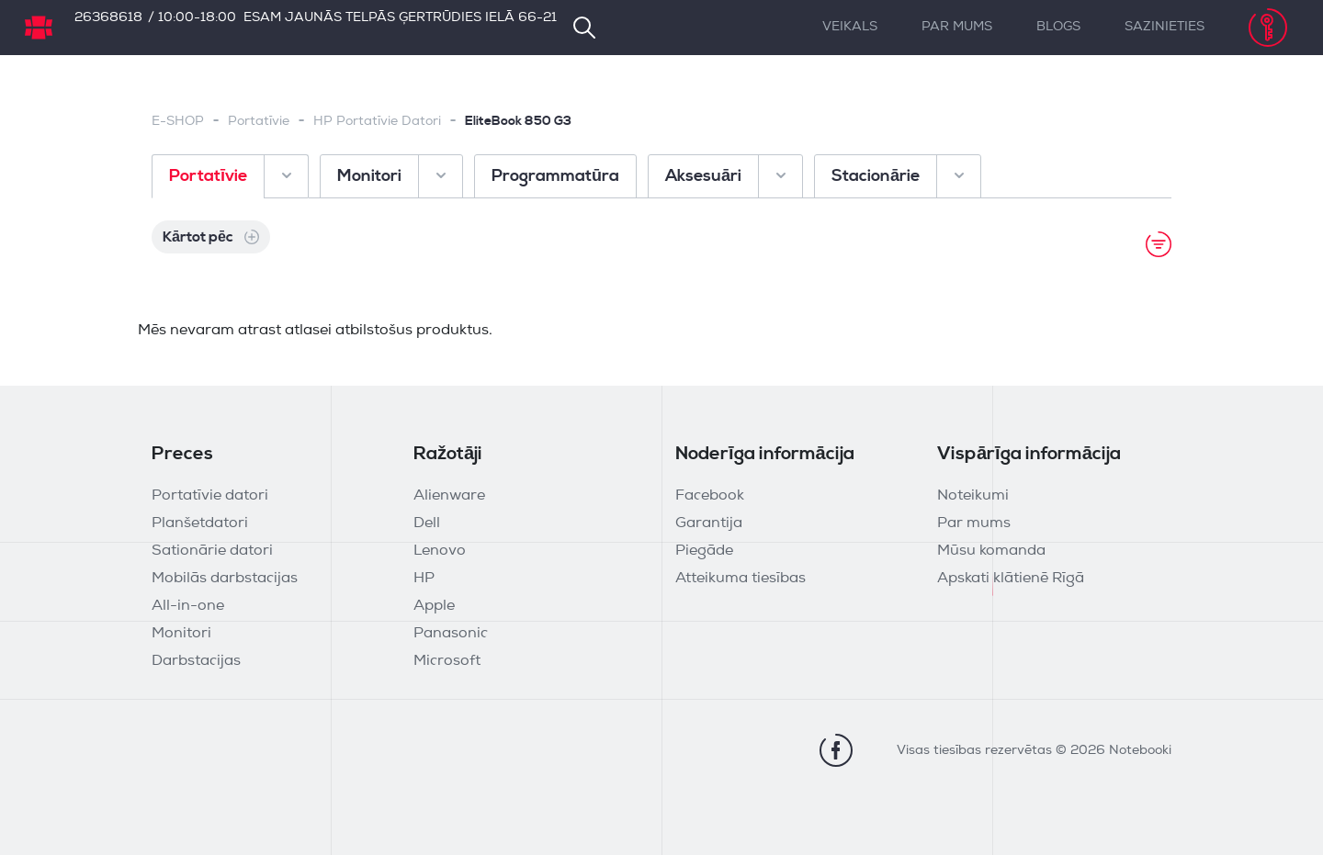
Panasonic (450, 633)
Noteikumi (973, 496)
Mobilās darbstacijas (225, 578)
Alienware (449, 496)
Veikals (849, 27)
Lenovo (439, 551)
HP (424, 578)
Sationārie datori (212, 551)
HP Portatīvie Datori (377, 122)
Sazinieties (1164, 27)
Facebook (709, 496)
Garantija (708, 523)
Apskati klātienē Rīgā (1010, 578)
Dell (426, 523)
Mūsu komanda (991, 551)
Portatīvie (258, 122)
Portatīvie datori (210, 496)
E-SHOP (178, 122)
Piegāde (704, 551)
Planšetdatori (200, 523)
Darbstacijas (196, 661)
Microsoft (447, 661)
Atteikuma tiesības (740, 578)
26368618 (108, 18)
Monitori (181, 633)
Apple (434, 606)
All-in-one (188, 606)
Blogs (1058, 27)
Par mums (957, 27)
